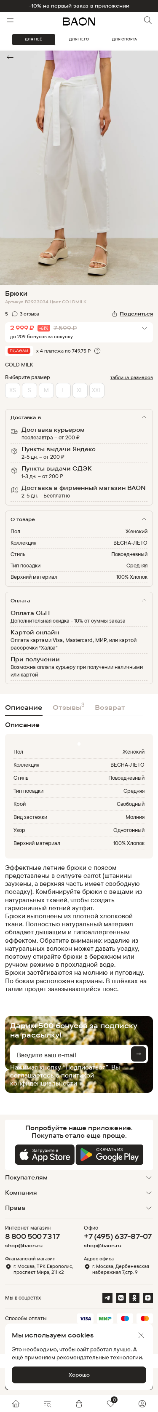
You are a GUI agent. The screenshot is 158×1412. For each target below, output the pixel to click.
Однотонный (129, 829)
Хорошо (79, 1375)
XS (12, 389)
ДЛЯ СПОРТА (124, 39)
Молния (135, 816)
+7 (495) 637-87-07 (118, 1236)
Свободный (131, 803)
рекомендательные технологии (99, 1357)
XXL (97, 389)
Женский (136, 531)
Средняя (136, 565)
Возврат (110, 707)
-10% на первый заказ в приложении (79, 6)
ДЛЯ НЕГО (79, 39)
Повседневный (129, 554)
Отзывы (69, 706)
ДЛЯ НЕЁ (33, 39)
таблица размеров (131, 377)
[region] (76, 928)
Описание (24, 707)
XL (80, 389)
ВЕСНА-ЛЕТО (130, 542)
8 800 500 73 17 (32, 1236)
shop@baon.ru (24, 1246)
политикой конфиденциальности (52, 1079)
